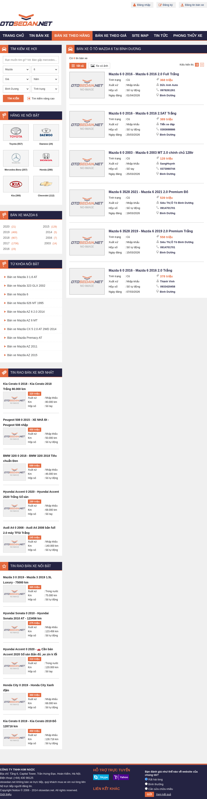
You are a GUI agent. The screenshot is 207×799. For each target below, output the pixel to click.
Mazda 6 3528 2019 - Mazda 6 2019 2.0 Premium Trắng (151, 231)
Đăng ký (168, 4)
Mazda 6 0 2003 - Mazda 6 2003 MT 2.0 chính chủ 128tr (151, 152)
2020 (6, 226)
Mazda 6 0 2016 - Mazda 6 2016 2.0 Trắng (140, 270)
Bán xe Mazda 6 (17, 294)
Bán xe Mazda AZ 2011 (22, 346)
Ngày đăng (115, 95)
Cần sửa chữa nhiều (159, 789)
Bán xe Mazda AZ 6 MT (22, 320)
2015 (46, 226)
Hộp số (32, 406)
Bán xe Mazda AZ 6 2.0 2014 (26, 311)
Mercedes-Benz (13, 169)
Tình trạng (115, 79)
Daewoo (44, 144)
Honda (43, 169)
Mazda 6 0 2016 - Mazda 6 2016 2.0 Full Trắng (144, 74)
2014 (49, 232)
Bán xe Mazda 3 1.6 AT (22, 277)
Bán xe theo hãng (72, 36)
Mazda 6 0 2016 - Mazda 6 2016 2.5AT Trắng (142, 113)
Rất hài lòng (154, 779)
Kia (13, 195)
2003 (47, 243)
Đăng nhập (143, 4)
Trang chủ (13, 36)
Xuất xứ (32, 397)
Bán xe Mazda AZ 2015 (22, 355)
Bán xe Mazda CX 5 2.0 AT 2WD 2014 (32, 329)
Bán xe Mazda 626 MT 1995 (25, 303)
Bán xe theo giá (110, 36)
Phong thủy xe (187, 36)
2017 (6, 243)
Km (30, 402)
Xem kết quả (163, 794)
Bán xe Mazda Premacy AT (24, 337)
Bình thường (154, 784)
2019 (6, 232)
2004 (49, 237)
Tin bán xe (39, 36)
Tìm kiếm (13, 98)
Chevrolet (43, 195)
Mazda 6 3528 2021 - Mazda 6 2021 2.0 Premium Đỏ (148, 192)
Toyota (13, 144)
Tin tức (161, 36)
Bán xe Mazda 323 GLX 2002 (26, 285)
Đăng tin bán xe (194, 4)
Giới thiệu (5, 794)
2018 (6, 237)
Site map (140, 36)
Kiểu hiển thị (187, 64)
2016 (6, 248)
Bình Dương (167, 95)
